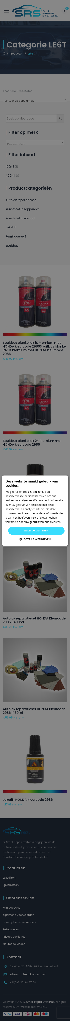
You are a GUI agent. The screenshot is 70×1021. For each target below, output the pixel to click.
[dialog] (35, 510)
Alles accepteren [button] (36, 530)
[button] (35, 539)
